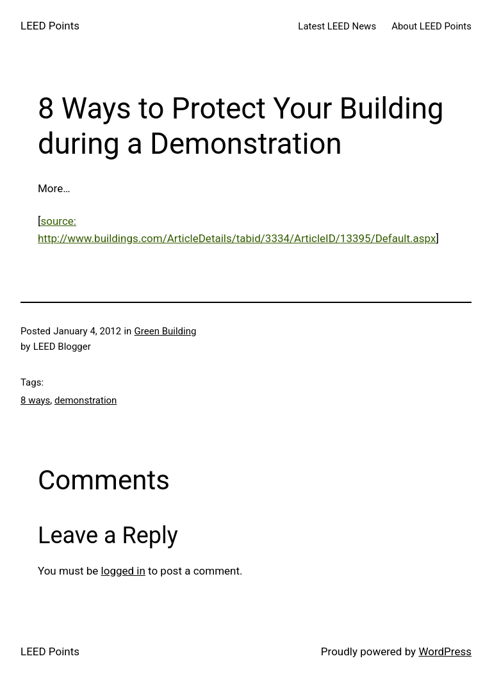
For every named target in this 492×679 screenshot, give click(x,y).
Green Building (166, 331)
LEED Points (49, 25)
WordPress (445, 651)
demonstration (85, 400)
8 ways (35, 400)
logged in (123, 570)
